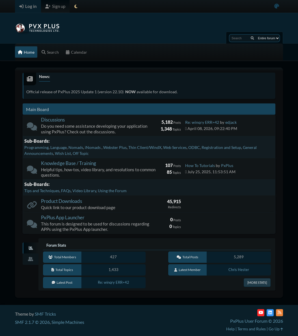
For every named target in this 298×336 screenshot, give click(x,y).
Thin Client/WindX (144, 147)
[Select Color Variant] (276, 6)
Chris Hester (238, 269)
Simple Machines (67, 322)
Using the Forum (112, 190)
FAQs (66, 190)
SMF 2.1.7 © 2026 (32, 322)
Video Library (84, 190)
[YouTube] (260, 312)
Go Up (276, 328)
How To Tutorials (200, 165)
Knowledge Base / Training (68, 163)
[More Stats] (257, 282)
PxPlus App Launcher (63, 217)
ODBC (194, 147)
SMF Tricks (45, 314)
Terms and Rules (251, 328)
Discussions (53, 120)
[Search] (252, 38)
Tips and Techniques (41, 190)
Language (58, 147)
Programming (36, 147)
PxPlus (227, 165)
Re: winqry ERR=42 (202, 122)
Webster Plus (115, 147)
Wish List (63, 153)
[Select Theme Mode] (76, 6)
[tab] (30, 248)
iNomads (93, 147)
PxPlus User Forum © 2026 (256, 321)
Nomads (75, 147)
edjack (231, 122)
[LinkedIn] (270, 312)
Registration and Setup (221, 147)
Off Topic (81, 153)
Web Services (175, 147)
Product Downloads (61, 201)
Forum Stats (56, 245)
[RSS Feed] (279, 312)
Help (230, 328)
